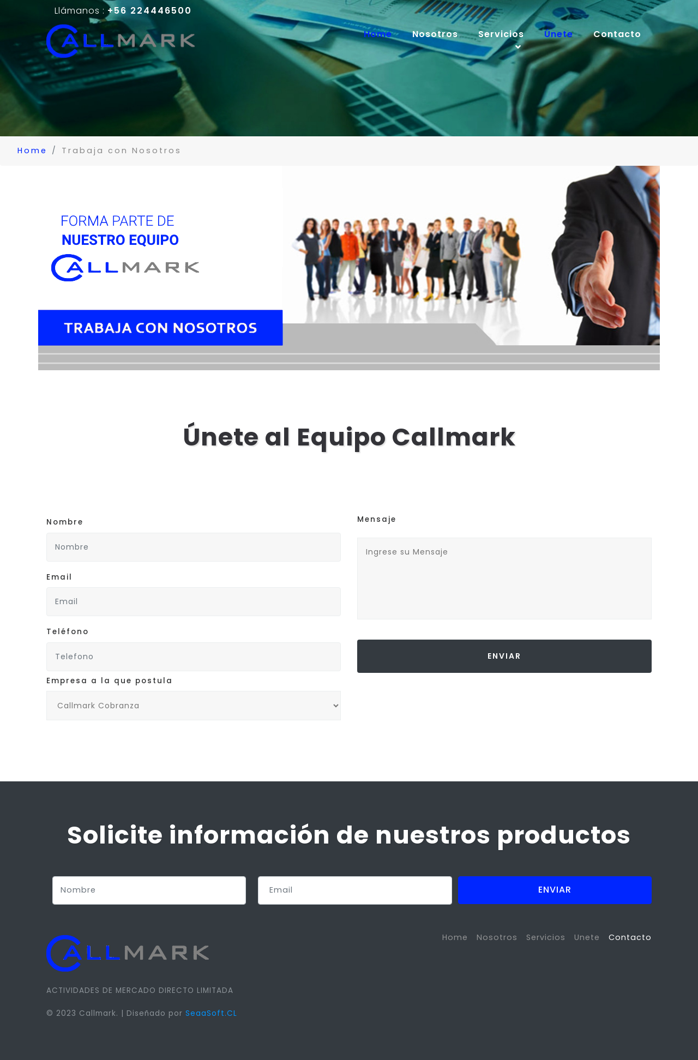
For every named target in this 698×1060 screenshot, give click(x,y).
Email (59, 577)
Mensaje (376, 519)
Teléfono (67, 632)
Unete (587, 937)
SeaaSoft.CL (211, 1013)
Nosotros (435, 34)
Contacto (617, 34)
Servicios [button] (501, 40)
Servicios (545, 937)
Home (383, 33)
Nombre (64, 522)
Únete (558, 34)
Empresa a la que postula (109, 681)
